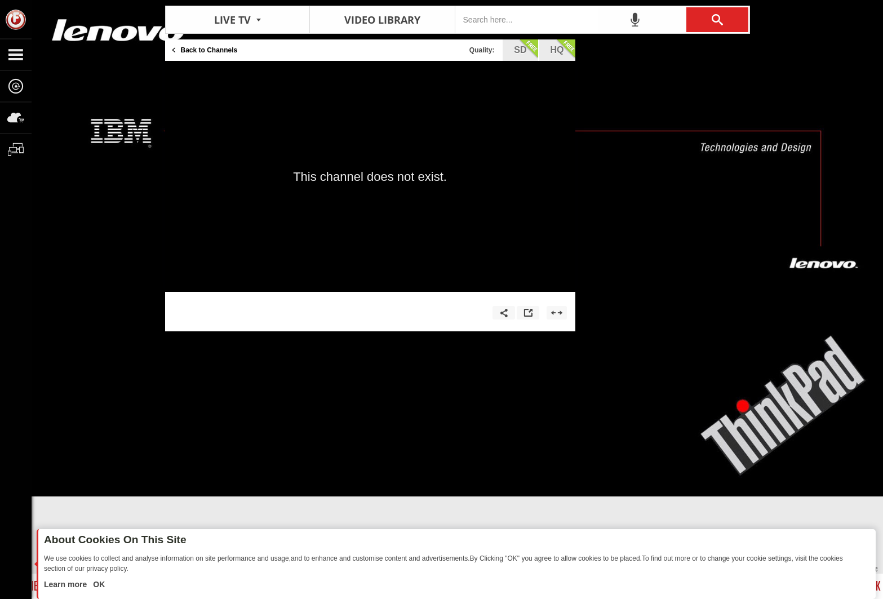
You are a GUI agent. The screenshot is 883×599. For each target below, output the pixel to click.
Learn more (66, 584)
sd (526, 49)
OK (98, 584)
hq (563, 49)
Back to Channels (209, 50)
